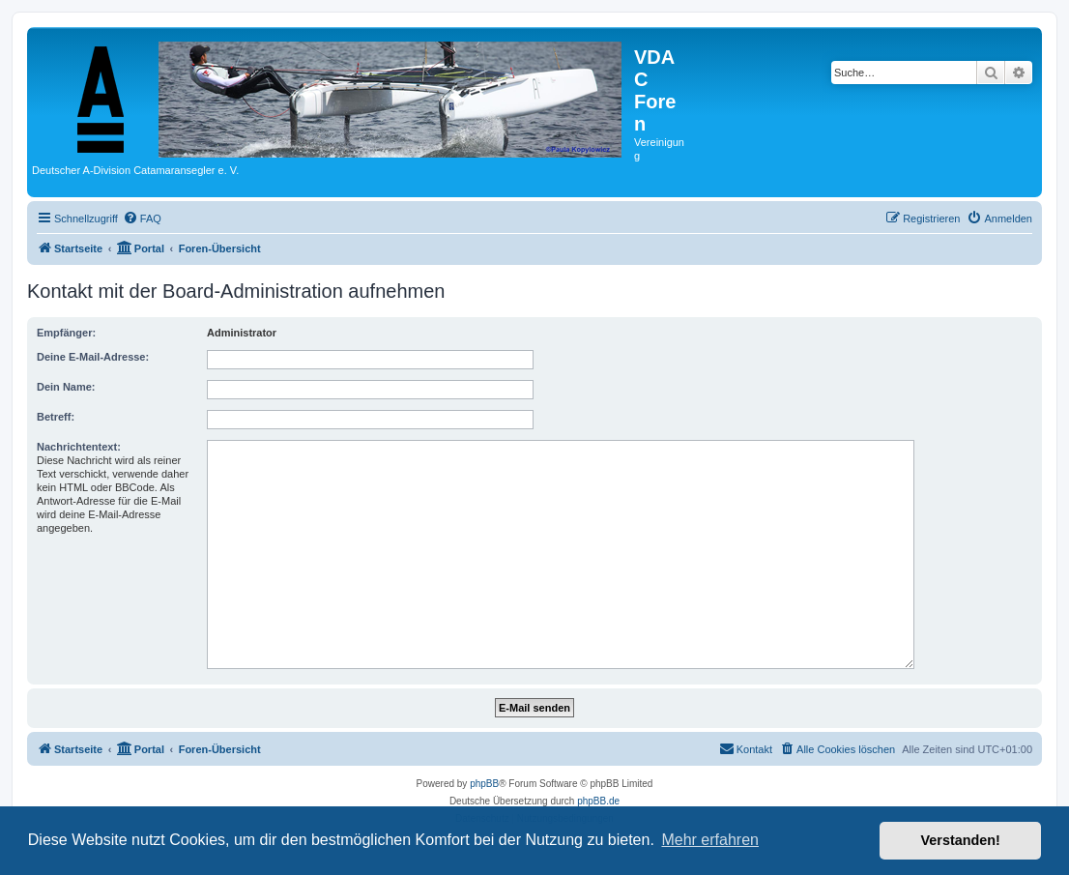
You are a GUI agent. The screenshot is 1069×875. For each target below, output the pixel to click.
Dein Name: (66, 387)
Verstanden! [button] (960, 840)
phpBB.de (598, 801)
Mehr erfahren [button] (710, 839)
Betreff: (55, 417)
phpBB (484, 783)
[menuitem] (142, 218)
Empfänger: (66, 332)
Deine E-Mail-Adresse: (93, 357)
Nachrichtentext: (79, 446)
